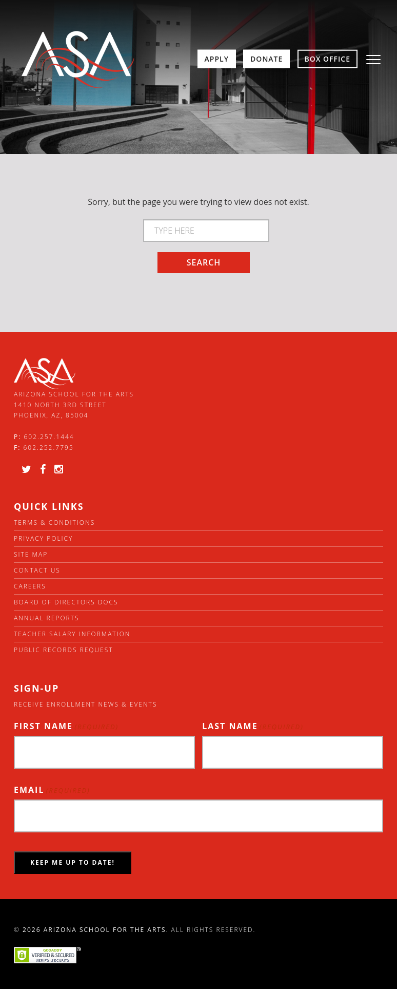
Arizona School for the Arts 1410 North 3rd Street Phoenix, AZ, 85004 (74, 405)
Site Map (31, 554)
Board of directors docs (66, 602)
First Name (66, 726)
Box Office (328, 59)
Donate (266, 59)
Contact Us (37, 570)
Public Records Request (63, 649)
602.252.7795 (48, 447)
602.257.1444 (49, 436)
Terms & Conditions (54, 522)
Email (52, 790)
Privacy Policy (43, 538)
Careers (30, 586)
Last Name (253, 726)
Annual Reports (47, 618)
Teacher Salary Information (72, 634)
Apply (217, 59)
